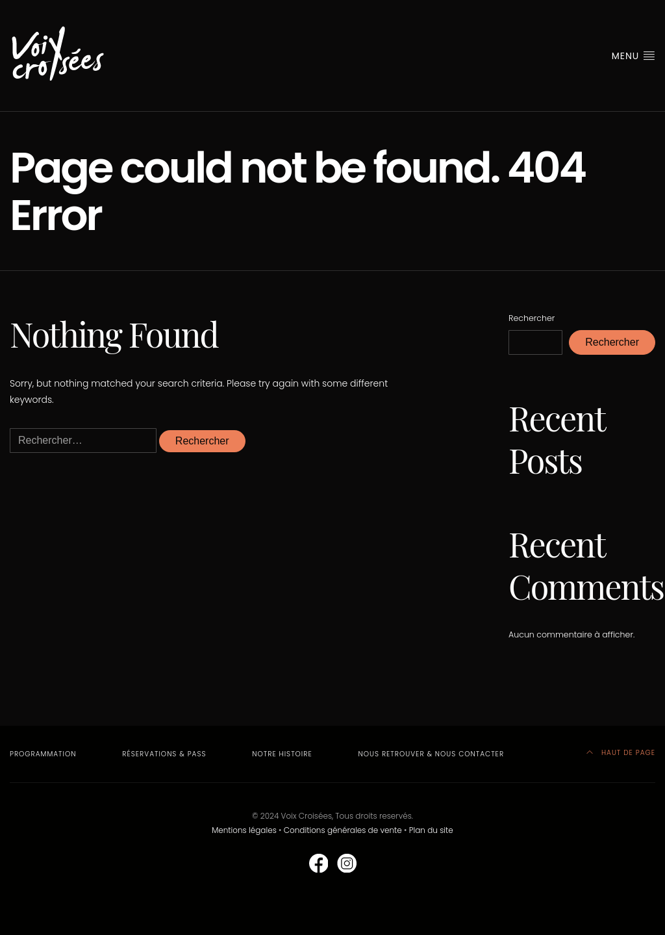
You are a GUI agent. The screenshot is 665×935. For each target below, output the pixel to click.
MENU (633, 55)
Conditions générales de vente (343, 830)
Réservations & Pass (164, 754)
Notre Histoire (282, 754)
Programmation (43, 754)
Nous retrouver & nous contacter (431, 754)
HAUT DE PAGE (620, 753)
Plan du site (431, 830)
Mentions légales (244, 830)
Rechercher (531, 318)
